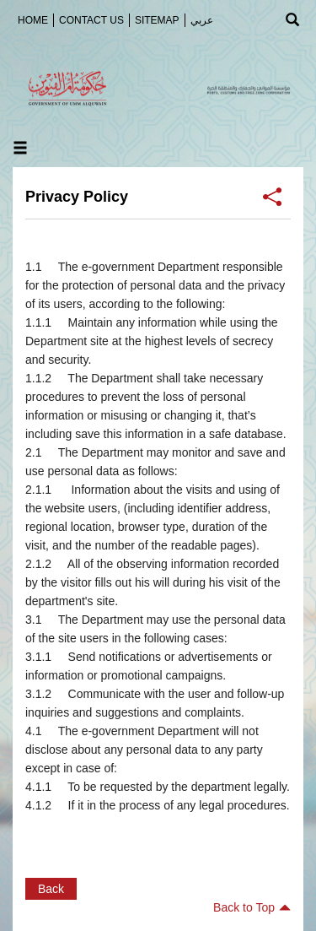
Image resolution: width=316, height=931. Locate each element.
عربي (201, 20)
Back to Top (252, 907)
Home (33, 20)
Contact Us (91, 20)
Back (51, 889)
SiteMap (157, 20)
